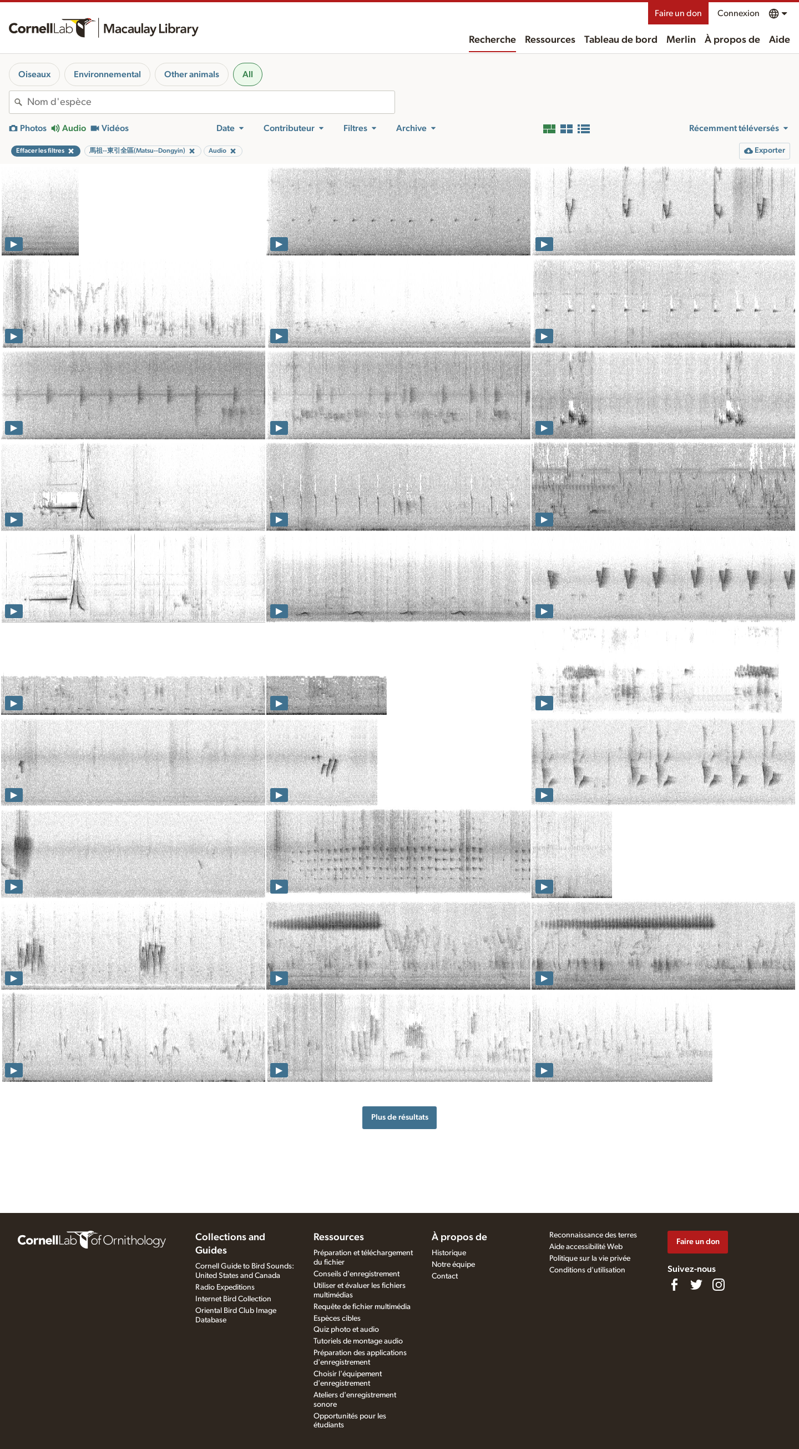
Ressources (550, 40)
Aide (779, 40)
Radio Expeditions (225, 1287)
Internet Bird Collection (233, 1299)
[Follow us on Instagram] (718, 1284)
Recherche (492, 40)
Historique (449, 1253)
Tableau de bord (621, 40)
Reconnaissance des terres (593, 1235)
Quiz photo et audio (346, 1329)
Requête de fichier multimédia (362, 1307)
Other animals (191, 74)
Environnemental (107, 74)
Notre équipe (453, 1264)
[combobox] (211, 102)
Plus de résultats (399, 1117)
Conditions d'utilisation (587, 1270)
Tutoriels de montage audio (358, 1341)
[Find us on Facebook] (674, 1284)
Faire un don (678, 13)
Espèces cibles (337, 1318)
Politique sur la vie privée (589, 1258)
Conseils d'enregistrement (356, 1274)
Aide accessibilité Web (586, 1247)
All (247, 74)
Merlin (681, 40)
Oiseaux (34, 74)
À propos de (732, 40)
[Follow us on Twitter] (696, 1284)
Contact (445, 1276)
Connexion (738, 13)
